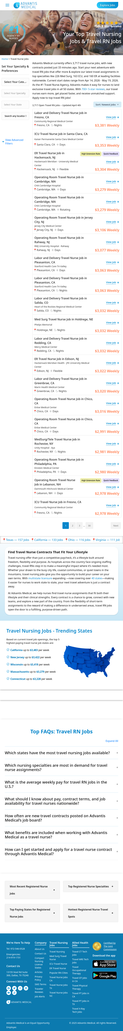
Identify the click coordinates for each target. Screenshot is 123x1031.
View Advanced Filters (12, 141)
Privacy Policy (38, 978)
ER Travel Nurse (57, 968)
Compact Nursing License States (39, 962)
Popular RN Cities (58, 972)
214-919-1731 (13, 957)
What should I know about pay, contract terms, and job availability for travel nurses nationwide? (55, 801)
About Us (39, 949)
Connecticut (17, 679)
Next (115, 525)
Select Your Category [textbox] (16, 82)
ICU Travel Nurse (58, 963)
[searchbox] (20, 93)
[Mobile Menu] (7, 5)
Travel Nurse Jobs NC (58, 994)
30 (89, 525)
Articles (38, 972)
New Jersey (17, 657)
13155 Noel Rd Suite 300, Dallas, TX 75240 (17, 974)
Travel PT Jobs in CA (80, 995)
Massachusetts (19, 671)
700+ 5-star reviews (93, 89)
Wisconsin (16, 664)
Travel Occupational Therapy (79, 970)
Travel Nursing (57, 951)
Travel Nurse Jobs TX (58, 986)
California (16, 650)
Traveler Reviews (39, 990)
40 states (96, 578)
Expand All (112, 741)
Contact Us (13, 966)
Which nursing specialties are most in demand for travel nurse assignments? (56, 767)
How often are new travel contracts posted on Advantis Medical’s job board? (55, 818)
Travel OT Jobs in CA (79, 979)
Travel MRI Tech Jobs (80, 961)
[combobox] (15, 82)
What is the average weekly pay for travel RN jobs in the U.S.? (56, 784)
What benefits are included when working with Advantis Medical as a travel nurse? (56, 834)
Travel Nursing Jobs (58, 944)
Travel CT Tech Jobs (79, 953)
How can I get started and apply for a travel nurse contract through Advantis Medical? (58, 851)
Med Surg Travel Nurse (57, 958)
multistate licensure (40, 578)
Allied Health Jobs (80, 944)
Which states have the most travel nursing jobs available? (57, 752)
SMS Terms (40, 984)
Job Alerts (40, 996)
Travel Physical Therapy (79, 987)
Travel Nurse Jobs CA (58, 979)
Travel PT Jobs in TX (80, 1002)
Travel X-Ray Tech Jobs (78, 1010)
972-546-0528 (18, 948)
